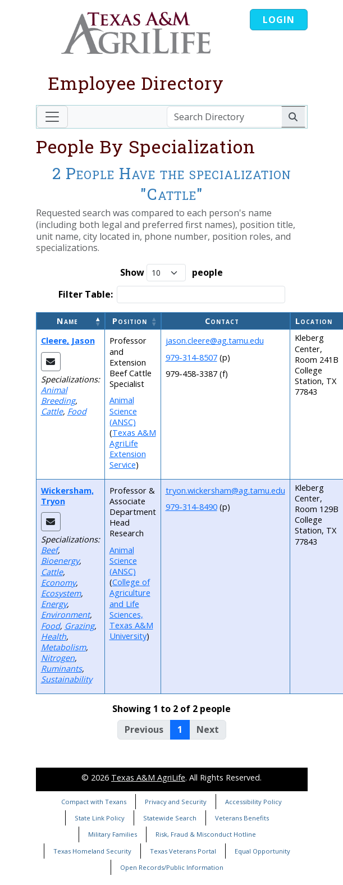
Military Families (112, 834)
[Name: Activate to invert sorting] (70, 321)
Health (53, 636)
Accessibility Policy (253, 801)
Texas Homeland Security (92, 851)
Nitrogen (58, 658)
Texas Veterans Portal (183, 851)
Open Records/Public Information (171, 867)
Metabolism (63, 647)
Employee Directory (136, 83)
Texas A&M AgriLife (148, 777)
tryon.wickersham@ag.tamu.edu (225, 490)
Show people (171, 272)
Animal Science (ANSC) (123, 411)
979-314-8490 (191, 506)
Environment (65, 614)
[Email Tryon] (51, 521)
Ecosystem (61, 593)
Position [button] (129, 321)
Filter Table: (85, 294)
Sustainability (66, 679)
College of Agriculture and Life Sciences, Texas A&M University (131, 609)
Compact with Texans (93, 801)
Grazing (79, 626)
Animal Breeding (58, 395)
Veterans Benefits (242, 818)
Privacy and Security (176, 801)
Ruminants (61, 668)
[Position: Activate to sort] (133, 321)
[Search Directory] (224, 116)
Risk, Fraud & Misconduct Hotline (206, 834)
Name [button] (67, 321)
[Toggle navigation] (52, 117)
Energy (54, 604)
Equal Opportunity (262, 851)
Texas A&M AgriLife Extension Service (132, 449)
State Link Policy (100, 818)
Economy (58, 582)
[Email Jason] (51, 361)
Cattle (52, 411)
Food (76, 411)
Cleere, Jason (68, 340)
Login (279, 19)
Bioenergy (60, 560)
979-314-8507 (191, 357)
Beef (49, 550)
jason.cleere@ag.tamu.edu (215, 340)
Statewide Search (169, 818)
